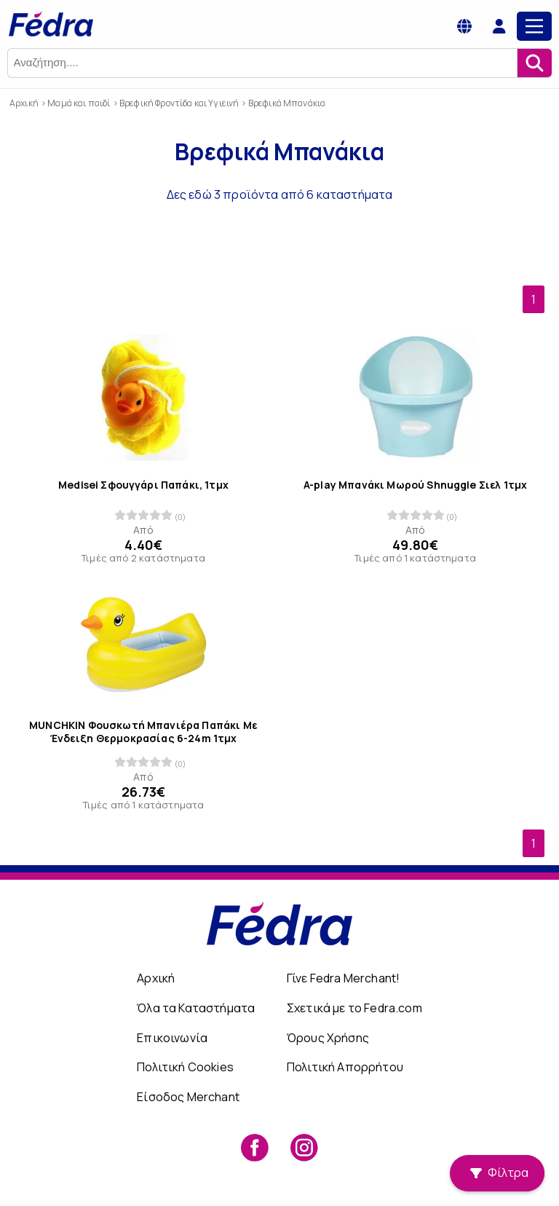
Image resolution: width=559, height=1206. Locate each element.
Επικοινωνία (172, 1038)
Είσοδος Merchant (188, 1097)
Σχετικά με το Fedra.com (354, 1008)
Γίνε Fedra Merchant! (343, 978)
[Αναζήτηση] (534, 63)
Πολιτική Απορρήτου (345, 1067)
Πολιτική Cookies (185, 1067)
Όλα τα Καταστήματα (196, 1008)
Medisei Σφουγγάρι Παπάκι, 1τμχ (143, 485)
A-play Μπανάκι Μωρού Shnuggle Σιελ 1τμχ (415, 485)
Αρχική (156, 978)
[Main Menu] (534, 26)
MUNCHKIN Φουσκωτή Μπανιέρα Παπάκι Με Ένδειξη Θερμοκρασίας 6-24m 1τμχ (143, 732)
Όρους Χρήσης (328, 1038)
